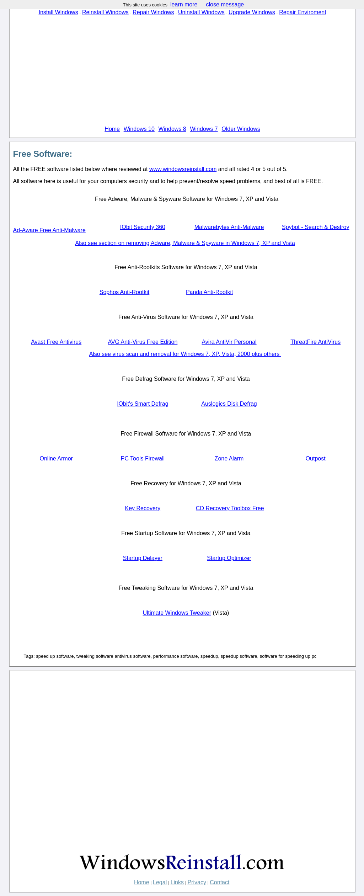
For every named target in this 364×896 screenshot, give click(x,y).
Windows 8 (172, 129)
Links (177, 882)
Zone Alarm (229, 458)
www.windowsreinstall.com (182, 169)
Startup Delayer (142, 558)
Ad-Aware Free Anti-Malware (49, 230)
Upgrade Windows (252, 12)
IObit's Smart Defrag (142, 404)
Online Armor (56, 458)
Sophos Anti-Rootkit (125, 292)
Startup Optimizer (229, 558)
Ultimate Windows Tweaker (177, 613)
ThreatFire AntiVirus (315, 342)
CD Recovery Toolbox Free (230, 508)
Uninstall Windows (201, 12)
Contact (219, 882)
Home (112, 129)
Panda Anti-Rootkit (209, 292)
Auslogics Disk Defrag (229, 404)
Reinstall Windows (105, 12)
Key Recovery (143, 508)
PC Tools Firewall (143, 458)
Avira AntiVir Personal (229, 342)
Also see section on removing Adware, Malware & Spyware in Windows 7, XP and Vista (185, 243)
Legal (160, 882)
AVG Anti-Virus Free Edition (142, 342)
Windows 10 (139, 129)
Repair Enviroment (302, 12)
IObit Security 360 (142, 227)
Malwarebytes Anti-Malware (229, 227)
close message (225, 4)
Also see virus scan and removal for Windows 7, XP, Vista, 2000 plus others (185, 354)
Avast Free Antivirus (56, 342)
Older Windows (240, 129)
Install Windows (58, 12)
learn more (183, 4)
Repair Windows (153, 12)
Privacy (196, 882)
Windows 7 (204, 129)
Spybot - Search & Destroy (315, 227)
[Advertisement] (182, 71)
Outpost (316, 458)
